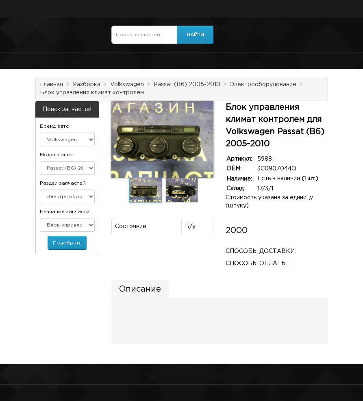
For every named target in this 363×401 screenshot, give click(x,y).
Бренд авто (55, 126)
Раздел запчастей (63, 183)
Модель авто (56, 155)
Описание (140, 289)
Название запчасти (64, 211)
